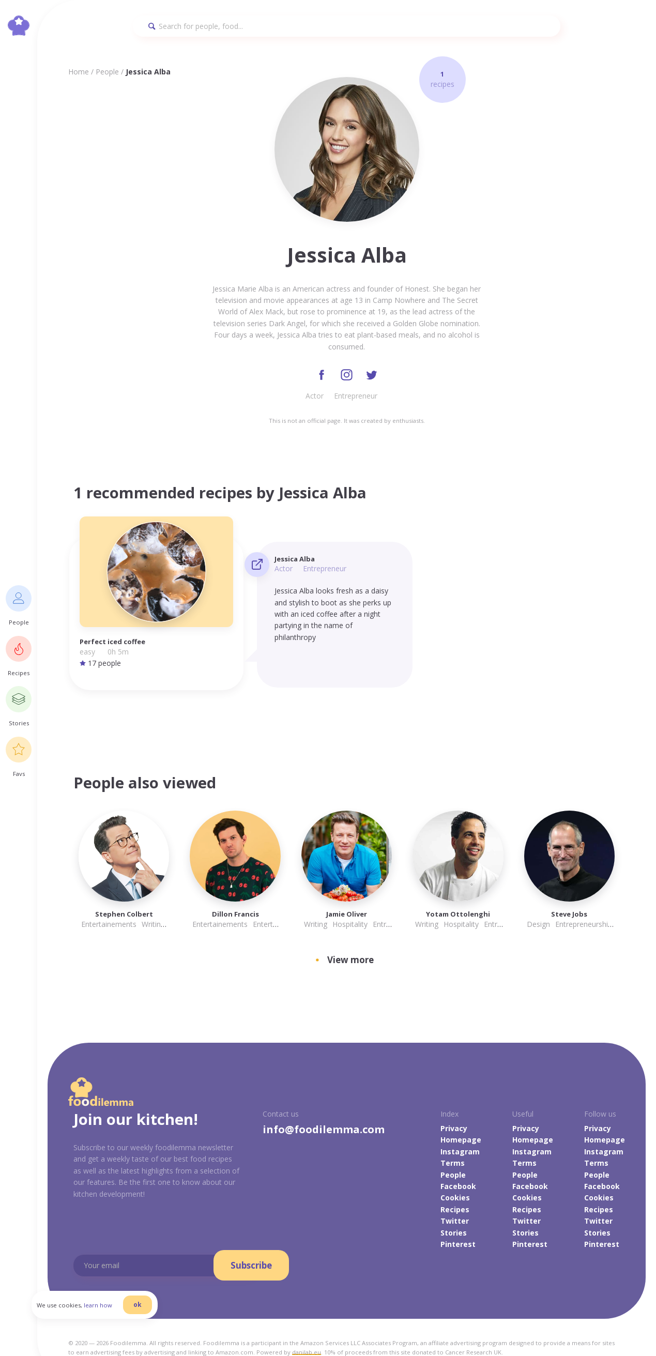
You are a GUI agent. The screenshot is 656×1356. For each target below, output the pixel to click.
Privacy (453, 1104)
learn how (114, 1316)
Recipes (454, 1185)
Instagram (460, 1127)
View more (350, 936)
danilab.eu (306, 1328)
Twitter (454, 1196)
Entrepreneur (355, 398)
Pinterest (458, 1220)
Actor (315, 398)
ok (153, 1316)
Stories (453, 1208)
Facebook (458, 1162)
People (107, 72)
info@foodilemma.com (324, 1105)
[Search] (347, 26)
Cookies (455, 1174)
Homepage (460, 1116)
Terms (452, 1139)
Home (78, 72)
